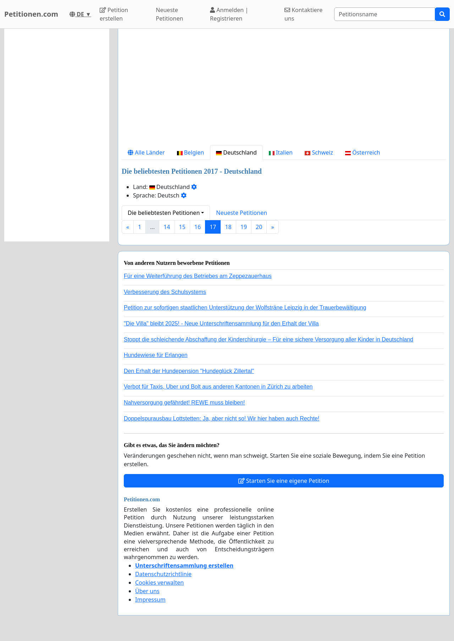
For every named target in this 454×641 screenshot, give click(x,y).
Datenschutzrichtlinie (163, 574)
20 (259, 227)
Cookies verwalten (159, 582)
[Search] (384, 14)
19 (243, 227)
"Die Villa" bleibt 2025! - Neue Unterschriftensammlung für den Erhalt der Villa (221, 323)
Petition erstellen (114, 14)
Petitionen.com (31, 14)
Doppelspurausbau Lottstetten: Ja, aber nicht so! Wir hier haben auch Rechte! (221, 419)
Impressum (150, 599)
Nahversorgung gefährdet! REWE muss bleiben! (184, 403)
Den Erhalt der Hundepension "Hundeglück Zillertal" (189, 371)
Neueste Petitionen (169, 14)
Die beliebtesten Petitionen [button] (164, 213)
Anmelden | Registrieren (229, 14)
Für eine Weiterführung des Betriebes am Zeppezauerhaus (198, 276)
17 (213, 227)
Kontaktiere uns (303, 14)
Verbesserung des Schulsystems (165, 292)
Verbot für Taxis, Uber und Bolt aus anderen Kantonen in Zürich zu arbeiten (218, 387)
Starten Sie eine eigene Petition (284, 481)
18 (228, 227)
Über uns (147, 591)
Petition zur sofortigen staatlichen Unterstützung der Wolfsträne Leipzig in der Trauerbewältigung (245, 308)
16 (197, 227)
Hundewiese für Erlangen (156, 355)
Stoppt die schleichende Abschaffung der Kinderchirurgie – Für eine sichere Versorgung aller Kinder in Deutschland (268, 339)
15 (182, 227)
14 (167, 227)
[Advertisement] (283, 89)
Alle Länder (146, 152)
